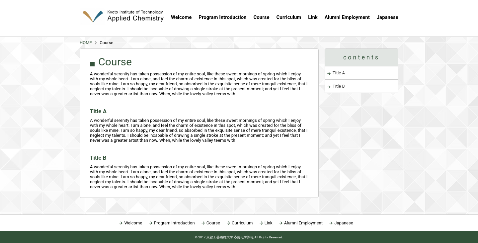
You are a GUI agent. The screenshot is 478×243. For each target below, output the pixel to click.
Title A (339, 72)
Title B (339, 86)
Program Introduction (222, 17)
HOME (86, 42)
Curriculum (289, 17)
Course (213, 222)
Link (313, 17)
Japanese (387, 17)
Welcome (181, 17)
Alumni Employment (347, 17)
